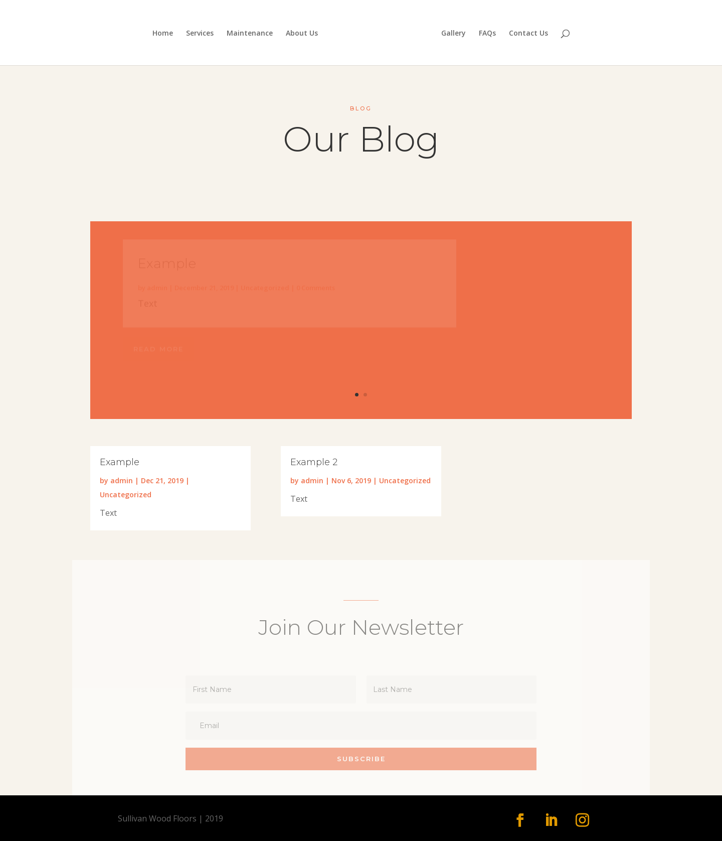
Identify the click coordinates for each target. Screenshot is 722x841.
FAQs (487, 34)
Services (200, 34)
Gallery (453, 34)
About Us (302, 34)
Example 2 (313, 462)
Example (119, 462)
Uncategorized (125, 494)
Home (162, 34)
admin (121, 480)
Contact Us (528, 34)
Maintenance (250, 34)
